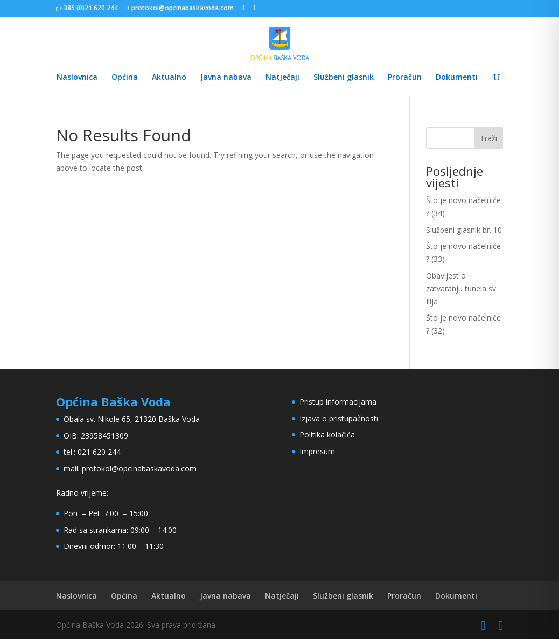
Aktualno (169, 77)
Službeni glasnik (343, 77)
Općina (124, 77)
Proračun (405, 77)
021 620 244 (99, 452)
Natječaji (282, 77)
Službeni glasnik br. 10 (464, 230)
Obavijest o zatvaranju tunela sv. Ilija (462, 288)
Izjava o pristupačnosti (338, 418)
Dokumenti (457, 77)
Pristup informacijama (337, 402)
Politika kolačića (327, 434)
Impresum (317, 451)
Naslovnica (77, 77)
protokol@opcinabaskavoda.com (139, 468)
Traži (488, 138)
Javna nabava (225, 77)
